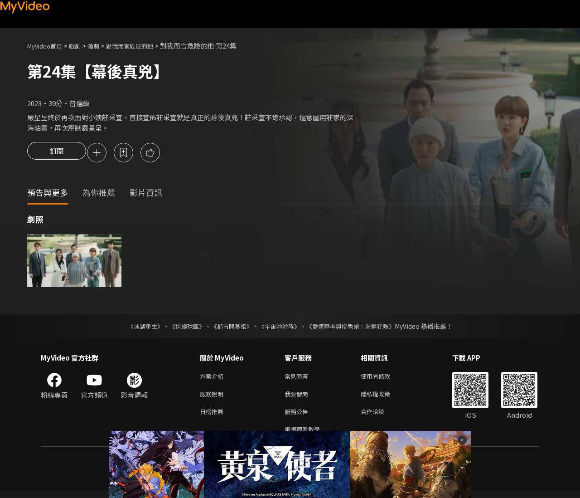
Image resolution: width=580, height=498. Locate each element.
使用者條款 (383, 378)
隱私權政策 (383, 397)
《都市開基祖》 (229, 327)
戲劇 (82, 45)
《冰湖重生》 (137, 327)
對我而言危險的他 (143, 45)
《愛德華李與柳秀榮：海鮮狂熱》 (356, 327)
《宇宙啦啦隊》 (280, 327)
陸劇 (102, 45)
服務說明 (213, 397)
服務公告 (298, 416)
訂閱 (56, 153)
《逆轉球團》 (182, 327)
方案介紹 (213, 378)
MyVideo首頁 (47, 45)
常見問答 (298, 378)
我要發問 (298, 397)
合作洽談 (379, 416)
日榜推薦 (213, 416)
